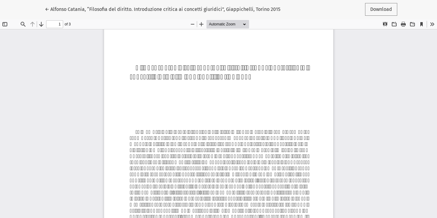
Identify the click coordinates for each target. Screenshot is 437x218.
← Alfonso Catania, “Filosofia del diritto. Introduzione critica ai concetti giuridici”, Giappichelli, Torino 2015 (162, 8)
